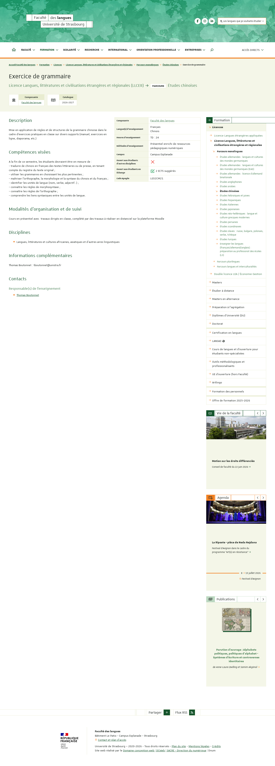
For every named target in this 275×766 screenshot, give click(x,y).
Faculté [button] (28, 50)
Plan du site (179, 746)
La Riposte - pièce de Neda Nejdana (234, 542)
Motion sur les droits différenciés (233, 461)
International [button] (120, 50)
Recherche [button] (94, 50)
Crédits (216, 746)
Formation (44, 64)
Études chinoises (171, 64)
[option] (236, 452)
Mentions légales (199, 746)
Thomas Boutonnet (28, 295)
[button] (212, 50)
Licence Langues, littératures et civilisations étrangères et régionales (99, 64)
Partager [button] (155, 712)
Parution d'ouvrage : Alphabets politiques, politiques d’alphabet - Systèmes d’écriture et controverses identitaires (236, 655)
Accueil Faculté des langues (22, 64)
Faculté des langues (31, 102)
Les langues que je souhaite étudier (242, 21)
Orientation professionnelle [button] (158, 50)
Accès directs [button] (253, 50)
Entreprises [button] (195, 50)
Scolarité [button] (71, 50)
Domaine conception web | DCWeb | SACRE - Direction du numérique (164, 750)
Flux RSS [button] (181, 712)
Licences (58, 64)
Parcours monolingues (148, 64)
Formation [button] (49, 50)
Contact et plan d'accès (112, 739)
